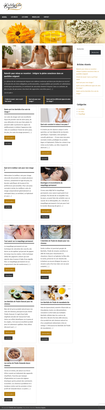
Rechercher (80, 49)
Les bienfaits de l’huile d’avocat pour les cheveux (18, 303)
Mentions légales (40, 408)
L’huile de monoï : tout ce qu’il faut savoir (14, 100)
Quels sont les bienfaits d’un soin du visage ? (17, 110)
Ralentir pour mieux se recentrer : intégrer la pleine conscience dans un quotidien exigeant (35, 75)
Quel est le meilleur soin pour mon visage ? (19, 169)
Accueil (4, 17)
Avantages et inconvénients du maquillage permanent (51, 184)
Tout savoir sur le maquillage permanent (18, 241)
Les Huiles (14, 17)
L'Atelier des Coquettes (15, 408)
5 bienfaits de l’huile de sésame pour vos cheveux (55, 242)
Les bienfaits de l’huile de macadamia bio (55, 303)
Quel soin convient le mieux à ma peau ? (55, 124)
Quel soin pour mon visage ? (35, 100)
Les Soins (25, 17)
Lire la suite (8, 93)
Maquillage (36, 17)
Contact (46, 17)
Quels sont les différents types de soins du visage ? (58, 100)
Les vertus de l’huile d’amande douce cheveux (17, 364)
